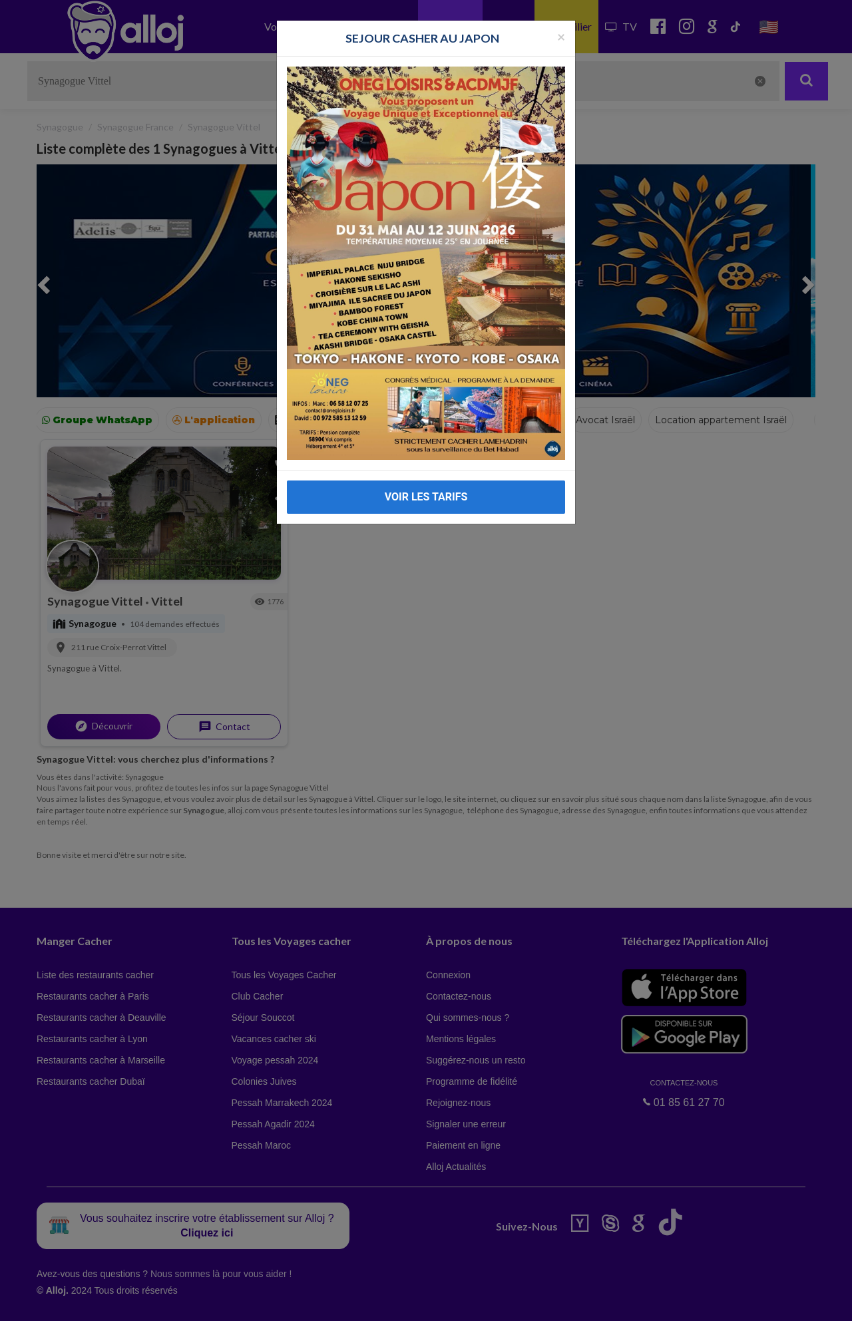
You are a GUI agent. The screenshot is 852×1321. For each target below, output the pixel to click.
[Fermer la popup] (561, 36)
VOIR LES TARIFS (426, 496)
